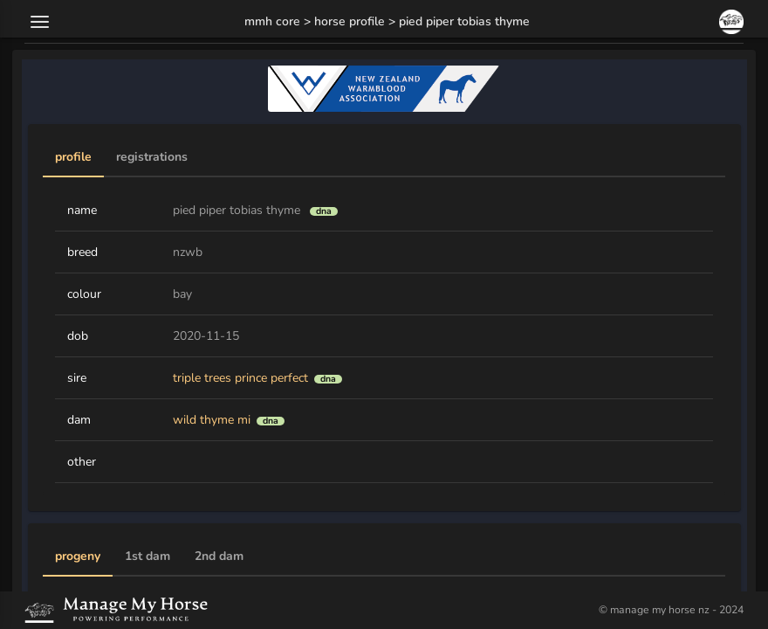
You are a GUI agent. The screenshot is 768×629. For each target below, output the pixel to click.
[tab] (73, 158)
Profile (73, 157)
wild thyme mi (211, 419)
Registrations (152, 157)
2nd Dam (219, 556)
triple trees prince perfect (240, 378)
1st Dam (147, 556)
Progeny (77, 556)
